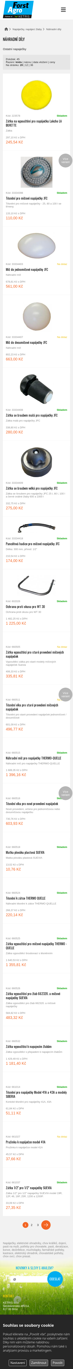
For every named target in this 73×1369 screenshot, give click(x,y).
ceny (52, 62)
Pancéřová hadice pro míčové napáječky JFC (36, 543)
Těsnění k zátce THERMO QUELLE (36, 900)
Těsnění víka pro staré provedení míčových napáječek (36, 711)
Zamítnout (38, 1363)
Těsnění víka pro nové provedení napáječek (36, 807)
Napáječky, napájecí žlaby (27, 29)
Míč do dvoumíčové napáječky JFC (36, 331)
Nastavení (18, 1363)
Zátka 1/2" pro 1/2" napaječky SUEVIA (36, 1191)
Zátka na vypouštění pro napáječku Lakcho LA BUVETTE (36, 112)
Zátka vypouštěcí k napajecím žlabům (36, 1049)
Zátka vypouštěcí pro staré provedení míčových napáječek (36, 658)
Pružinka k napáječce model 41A (36, 1144)
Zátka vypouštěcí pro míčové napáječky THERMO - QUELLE (36, 948)
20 (21, 65)
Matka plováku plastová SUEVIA (36, 855)
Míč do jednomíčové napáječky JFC (36, 261)
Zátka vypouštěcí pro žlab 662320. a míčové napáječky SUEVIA (36, 999)
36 (31, 65)
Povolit (58, 1363)
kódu (19, 62)
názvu (27, 62)
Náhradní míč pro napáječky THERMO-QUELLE (36, 760)
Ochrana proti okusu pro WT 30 (36, 600)
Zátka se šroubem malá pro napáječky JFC (36, 404)
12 (26, 65)
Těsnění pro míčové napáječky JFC (36, 188)
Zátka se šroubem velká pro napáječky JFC (36, 478)
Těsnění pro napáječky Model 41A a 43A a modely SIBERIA (36, 1097)
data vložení (40, 62)
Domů (6, 29)
